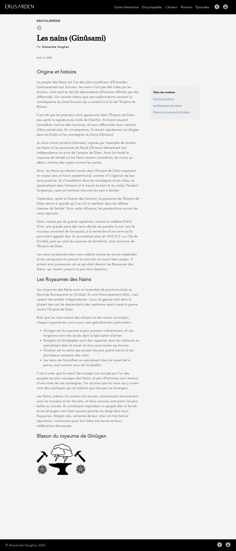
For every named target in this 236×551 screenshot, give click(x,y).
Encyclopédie (152, 7)
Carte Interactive (126, 7)
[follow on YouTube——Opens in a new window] (226, 7)
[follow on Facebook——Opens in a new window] (218, 7)
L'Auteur (171, 7)
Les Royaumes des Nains (167, 105)
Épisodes (202, 7)
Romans (186, 7)
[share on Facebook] (39, 28)
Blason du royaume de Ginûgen (171, 112)
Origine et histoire (163, 99)
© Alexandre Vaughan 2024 (25, 545)
